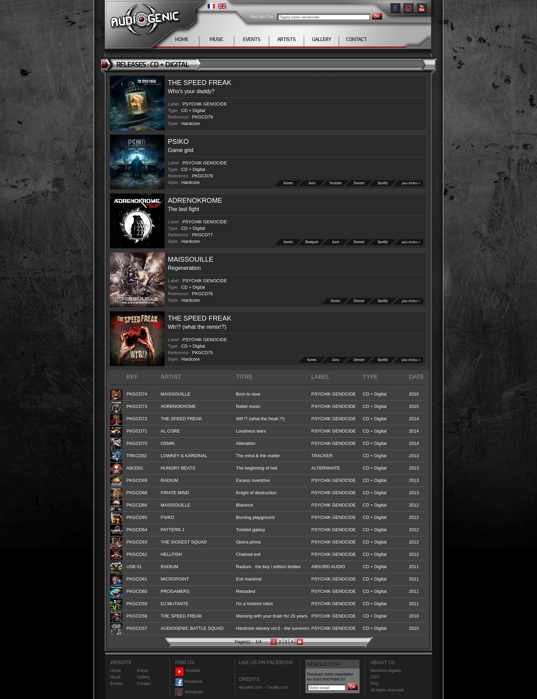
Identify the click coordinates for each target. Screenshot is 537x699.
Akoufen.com (251, 687)
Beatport (312, 242)
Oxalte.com (277, 687)
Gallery (143, 677)
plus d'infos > (411, 183)
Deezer (359, 183)
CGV (375, 677)
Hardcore (191, 123)
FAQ (375, 683)
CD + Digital (193, 110)
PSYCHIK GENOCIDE (205, 104)
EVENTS (251, 39)
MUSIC (216, 39)
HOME (181, 39)
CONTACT (356, 39)
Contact (144, 683)
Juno (312, 183)
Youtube (335, 183)
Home (115, 670)
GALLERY (321, 39)
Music (115, 677)
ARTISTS (286, 39)
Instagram (189, 692)
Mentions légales (386, 670)
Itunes (288, 183)
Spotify (383, 183)
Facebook (189, 681)
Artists (142, 670)
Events (116, 683)
